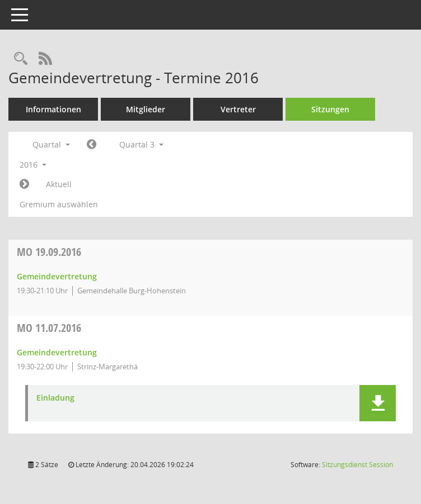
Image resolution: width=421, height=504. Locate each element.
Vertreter (238, 109)
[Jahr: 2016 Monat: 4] (91, 145)
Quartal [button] (51, 144)
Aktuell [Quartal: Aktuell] (59, 184)
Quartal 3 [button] (141, 144)
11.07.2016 (49, 327)
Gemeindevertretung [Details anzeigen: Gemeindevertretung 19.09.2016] (57, 276)
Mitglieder (145, 109)
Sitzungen (330, 109)
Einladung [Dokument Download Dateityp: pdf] (55, 398)
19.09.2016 (49, 251)
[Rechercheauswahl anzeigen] (20, 59)
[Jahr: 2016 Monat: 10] (24, 184)
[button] (377, 403)
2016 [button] (33, 164)
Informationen (53, 109)
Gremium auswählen (59, 204)
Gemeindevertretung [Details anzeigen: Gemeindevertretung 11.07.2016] (57, 352)
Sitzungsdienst (357, 464)
